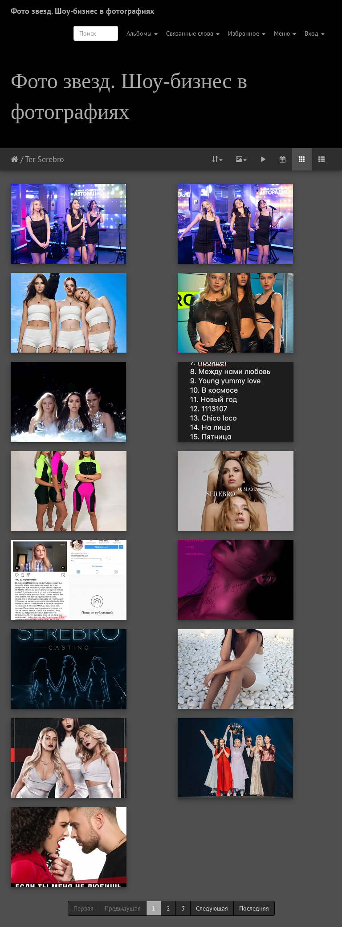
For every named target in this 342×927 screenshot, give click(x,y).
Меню (285, 33)
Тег (30, 159)
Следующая (212, 908)
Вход (315, 33)
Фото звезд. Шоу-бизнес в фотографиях (82, 11)
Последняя (254, 908)
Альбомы (142, 33)
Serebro (50, 159)
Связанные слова (193, 33)
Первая (83, 908)
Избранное (246, 33)
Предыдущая (123, 908)
